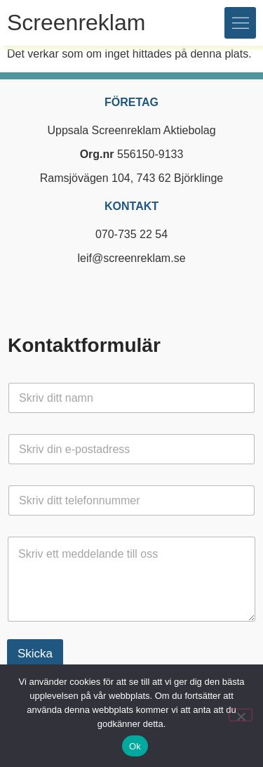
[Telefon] (131, 500)
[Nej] (240, 715)
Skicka (35, 653)
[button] (240, 23)
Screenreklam (76, 22)
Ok (135, 746)
